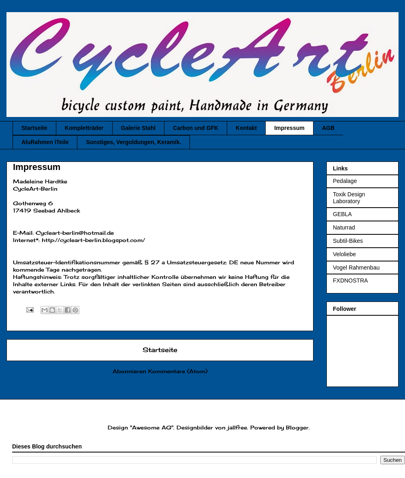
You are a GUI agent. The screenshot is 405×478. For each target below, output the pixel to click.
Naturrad (344, 227)
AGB (328, 128)
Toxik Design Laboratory (349, 197)
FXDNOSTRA (350, 280)
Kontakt (246, 128)
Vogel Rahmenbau (356, 267)
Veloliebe (344, 254)
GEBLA (342, 214)
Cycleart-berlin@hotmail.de (75, 232)
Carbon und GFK (195, 128)
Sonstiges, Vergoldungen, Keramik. (133, 142)
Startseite (34, 128)
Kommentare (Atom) (177, 371)
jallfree (237, 427)
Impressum (289, 128)
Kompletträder (84, 128)
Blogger (297, 427)
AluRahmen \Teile (44, 142)
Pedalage (345, 181)
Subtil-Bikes (348, 241)
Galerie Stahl (138, 128)
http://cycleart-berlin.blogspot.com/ (93, 240)
